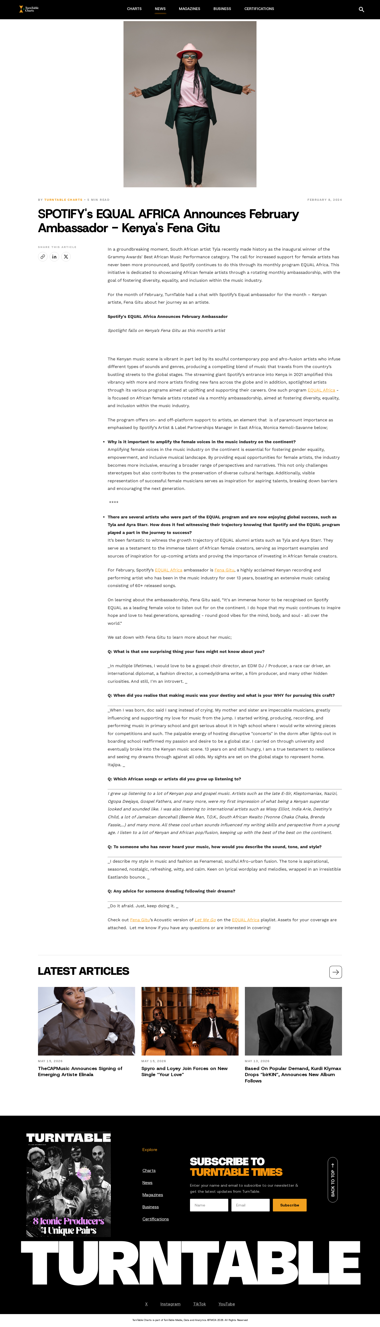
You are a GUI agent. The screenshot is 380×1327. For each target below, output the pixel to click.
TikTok (199, 1304)
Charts (149, 1170)
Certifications (155, 1219)
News (147, 1182)
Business (150, 1207)
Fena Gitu (224, 569)
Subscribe (289, 1205)
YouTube (226, 1304)
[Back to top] (333, 1179)
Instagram (170, 1304)
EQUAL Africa (321, 390)
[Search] (361, 9)
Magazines (152, 1194)
